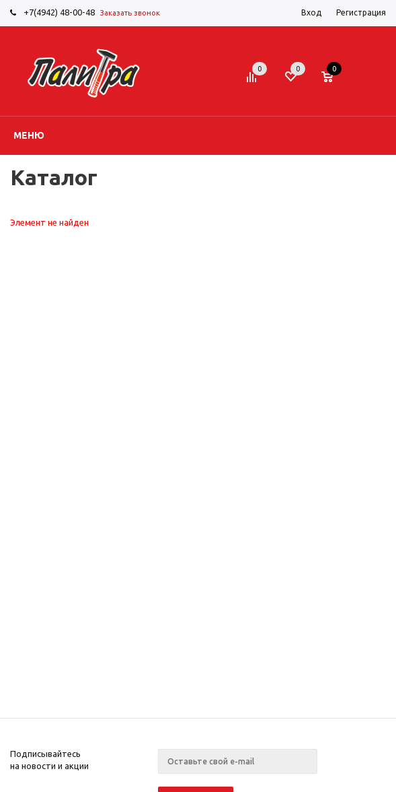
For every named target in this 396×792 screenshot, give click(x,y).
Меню (28, 135)
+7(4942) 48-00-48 (59, 12)
